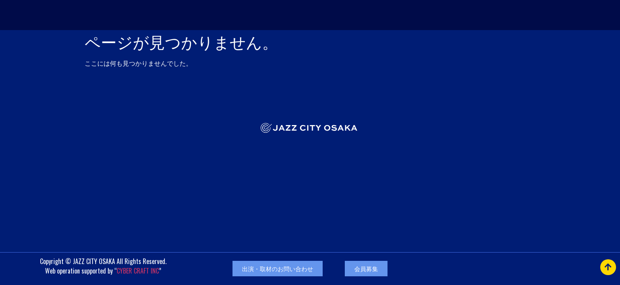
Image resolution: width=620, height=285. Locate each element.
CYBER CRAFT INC (138, 271)
